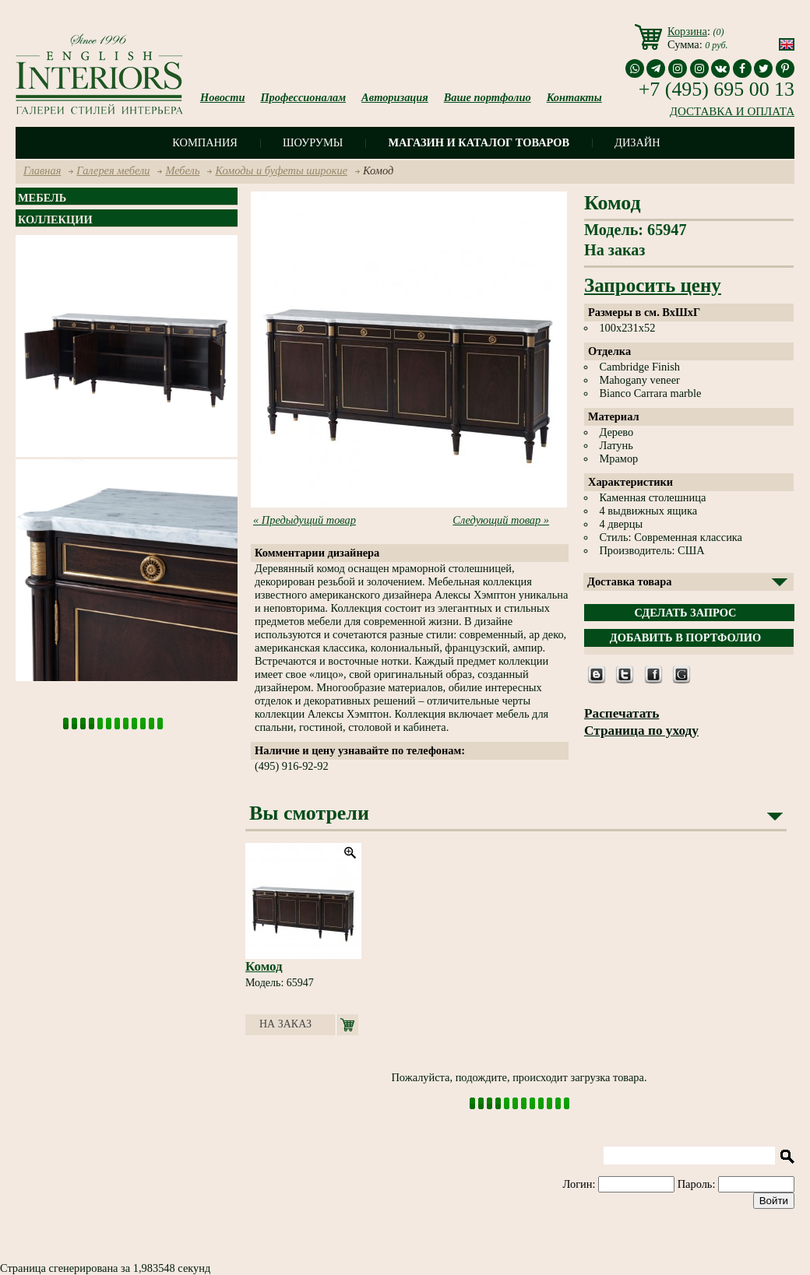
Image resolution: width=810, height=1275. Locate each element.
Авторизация (394, 97)
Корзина (687, 31)
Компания (205, 142)
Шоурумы (313, 142)
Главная (42, 170)
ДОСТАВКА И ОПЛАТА (732, 111)
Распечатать (621, 713)
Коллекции (55, 219)
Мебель (182, 170)
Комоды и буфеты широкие (281, 170)
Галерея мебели (113, 170)
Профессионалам (303, 97)
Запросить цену (652, 285)
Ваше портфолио (487, 97)
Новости (222, 97)
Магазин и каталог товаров (478, 142)
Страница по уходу (641, 730)
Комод (264, 966)
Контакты (574, 97)
